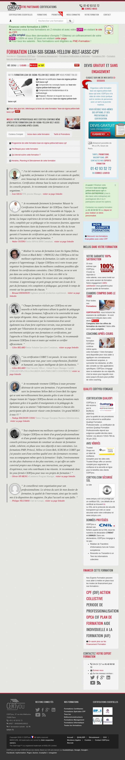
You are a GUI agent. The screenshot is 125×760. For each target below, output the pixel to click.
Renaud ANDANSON (21, 293)
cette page (61, 38)
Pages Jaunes (32, 753)
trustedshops (68, 750)
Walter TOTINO (18, 241)
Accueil (70, 737)
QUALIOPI (81, 737)
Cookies (88, 740)
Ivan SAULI (17, 194)
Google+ (84, 750)
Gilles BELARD (18, 347)
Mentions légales (74, 740)
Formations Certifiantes (73, 709)
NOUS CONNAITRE (73, 14)
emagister (53, 753)
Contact (98, 740)
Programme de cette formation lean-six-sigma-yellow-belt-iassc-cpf (38, 143)
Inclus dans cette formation (38, 134)
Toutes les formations (73, 725)
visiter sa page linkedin (52, 194)
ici (104, 504)
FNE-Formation (81, 41)
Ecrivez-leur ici (102, 172)
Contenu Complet (16, 134)
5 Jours (23, 65)
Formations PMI (98, 56)
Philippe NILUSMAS (21, 501)
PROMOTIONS (57, 14)
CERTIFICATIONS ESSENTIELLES (20, 14)
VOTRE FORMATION (92, 14)
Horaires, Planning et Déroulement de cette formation (32, 161)
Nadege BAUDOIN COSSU (23, 418)
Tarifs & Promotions (62, 134)
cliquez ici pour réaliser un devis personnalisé (99, 213)
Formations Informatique (74, 723)
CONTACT (107, 14)
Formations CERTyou (26, 56)
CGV (105, 737)
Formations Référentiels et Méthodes (74, 56)
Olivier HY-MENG (20, 476)
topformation (20, 753)
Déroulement (94, 737)
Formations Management (47, 56)
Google (77, 750)
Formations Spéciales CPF (75, 711)
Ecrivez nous (98, 670)
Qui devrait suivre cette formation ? (24, 155)
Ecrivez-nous (89, 8)
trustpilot (43, 753)
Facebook (11, 753)
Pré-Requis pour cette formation (23, 149)
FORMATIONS (42, 14)
